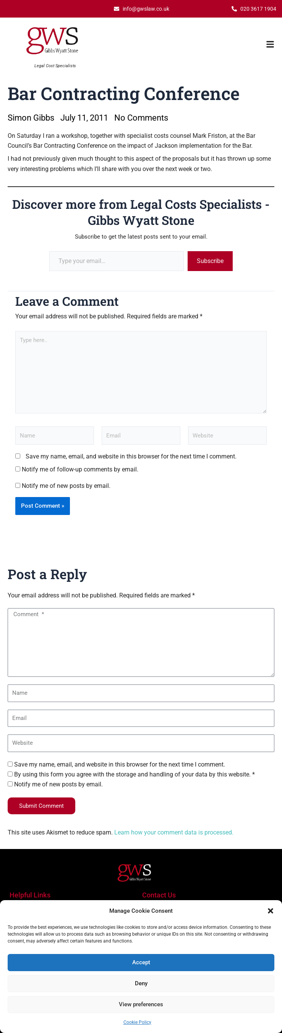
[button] (270, 911)
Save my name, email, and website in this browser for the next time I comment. (131, 456)
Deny (141, 983)
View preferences (141, 1004)
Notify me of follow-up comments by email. (80, 469)
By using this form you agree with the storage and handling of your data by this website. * (134, 774)
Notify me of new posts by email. (66, 485)
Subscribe (210, 261)
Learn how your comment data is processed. (173, 832)
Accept (141, 962)
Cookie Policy (137, 1022)
